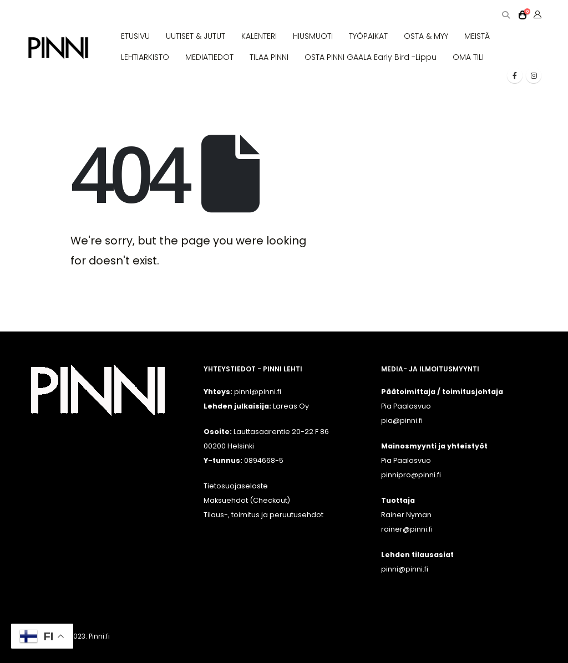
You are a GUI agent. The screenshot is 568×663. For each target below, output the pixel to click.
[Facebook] (515, 75)
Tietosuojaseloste (236, 486)
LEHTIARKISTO (145, 57)
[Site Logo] (58, 47)
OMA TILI (468, 57)
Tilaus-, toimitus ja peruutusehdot (263, 514)
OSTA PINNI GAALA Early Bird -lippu (371, 57)
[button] (505, 15)
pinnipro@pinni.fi (411, 475)
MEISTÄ (477, 36)
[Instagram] (533, 75)
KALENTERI (259, 36)
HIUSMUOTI (313, 36)
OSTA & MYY (426, 36)
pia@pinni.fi (402, 420)
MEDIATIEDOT (209, 57)
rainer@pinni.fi (407, 529)
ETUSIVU (135, 36)
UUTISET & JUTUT (195, 36)
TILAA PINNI (269, 57)
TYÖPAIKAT (368, 36)
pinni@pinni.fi (404, 569)
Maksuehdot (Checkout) (247, 500)
